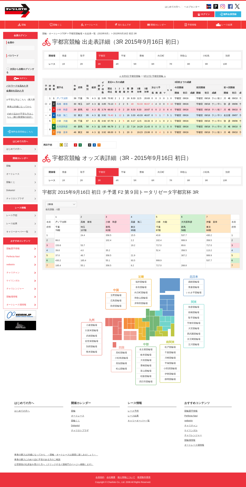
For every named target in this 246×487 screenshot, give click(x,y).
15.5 (133, 235)
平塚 (123, 55)
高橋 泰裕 (64, 104)
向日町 (161, 55)
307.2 (184, 255)
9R (206, 64)
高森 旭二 (64, 115)
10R (225, 64)
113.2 (209, 250)
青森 (64, 55)
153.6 (58, 245)
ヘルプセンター (192, 7)
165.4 (83, 260)
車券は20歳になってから (19, 106)
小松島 (206, 55)
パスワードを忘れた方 (17, 86)
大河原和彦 (64, 126)
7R (170, 64)
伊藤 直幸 (64, 132)
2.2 (132, 240)
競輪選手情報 (13, 248)
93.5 (133, 260)
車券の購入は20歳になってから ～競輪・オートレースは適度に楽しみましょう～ (56, 454)
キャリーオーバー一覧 (17, 231)
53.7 (83, 245)
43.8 (158, 235)
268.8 (184, 265)
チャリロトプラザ (15, 198)
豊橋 (141, 55)
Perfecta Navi (13, 256)
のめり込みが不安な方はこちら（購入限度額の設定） (20, 115)
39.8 (57, 250)
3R (99, 64)
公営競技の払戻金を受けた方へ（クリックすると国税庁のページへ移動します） (53, 464)
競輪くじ (10, 182)
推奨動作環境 (143, 477)
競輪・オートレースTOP (54, 33)
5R (135, 64)
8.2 (132, 265)
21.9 (133, 255)
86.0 (57, 240)
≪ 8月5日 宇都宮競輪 (129, 76)
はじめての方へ (172, 7)
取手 (82, 55)
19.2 (133, 245)
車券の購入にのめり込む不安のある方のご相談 (37, 459)
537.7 (184, 235)
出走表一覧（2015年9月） (98, 33)
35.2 (108, 250)
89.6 (183, 245)
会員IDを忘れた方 (15, 90)
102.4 (108, 240)
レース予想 (11, 215)
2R (81, 64)
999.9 (184, 240)
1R (63, 64)
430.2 (209, 235)
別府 (227, 55)
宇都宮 (102, 55)
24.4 (83, 235)
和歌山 (183, 55)
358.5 (108, 235)
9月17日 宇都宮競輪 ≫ (155, 76)
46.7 (83, 255)
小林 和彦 (64, 109)
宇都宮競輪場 (75, 33)
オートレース (12, 174)
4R (117, 64)
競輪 (8, 165)
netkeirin (10, 264)
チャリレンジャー (15, 288)
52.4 (158, 250)
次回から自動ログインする (20, 71)
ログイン (20, 78)
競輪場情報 (11, 296)
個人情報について (126, 477)
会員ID (11, 42)
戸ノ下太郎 (64, 98)
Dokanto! (10, 190)
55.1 (108, 260)
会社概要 (111, 477)
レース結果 (11, 223)
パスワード (13, 55)
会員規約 (100, 477)
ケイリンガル (13, 280)
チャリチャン (13, 272)
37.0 (57, 255)
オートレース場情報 (16, 304)
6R (152, 64)
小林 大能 (64, 121)
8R (188, 64)
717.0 (159, 245)
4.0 (82, 250)
